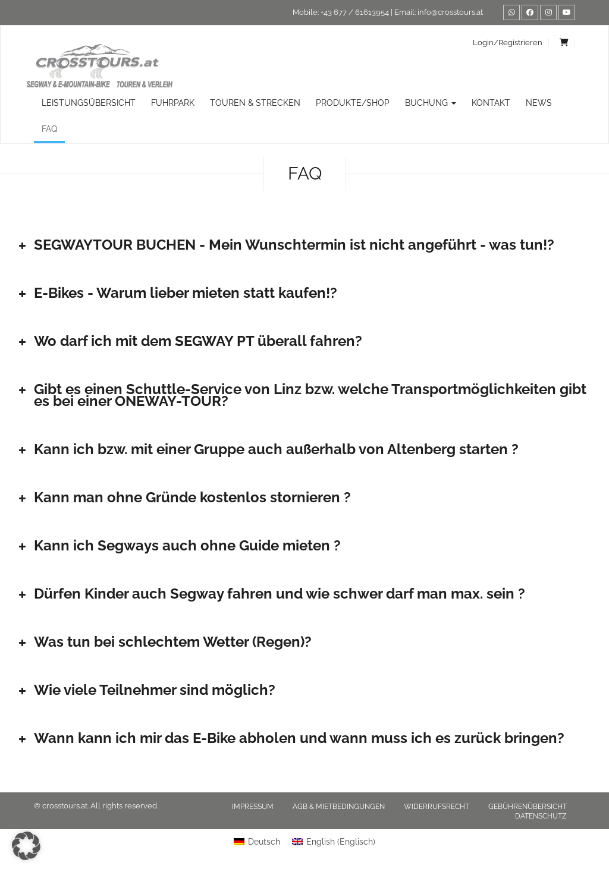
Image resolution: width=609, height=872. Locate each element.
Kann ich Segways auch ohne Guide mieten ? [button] (178, 545)
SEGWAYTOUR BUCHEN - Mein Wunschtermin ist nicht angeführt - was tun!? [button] (285, 244)
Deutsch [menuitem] (264, 841)
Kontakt (491, 103)
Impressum (253, 806)
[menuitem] (257, 841)
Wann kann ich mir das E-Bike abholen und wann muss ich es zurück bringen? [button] (290, 738)
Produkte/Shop (353, 103)
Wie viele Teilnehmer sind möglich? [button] (145, 689)
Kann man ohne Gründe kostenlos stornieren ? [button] (183, 497)
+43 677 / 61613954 (355, 12)
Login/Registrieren (507, 42)
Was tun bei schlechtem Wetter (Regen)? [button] (164, 641)
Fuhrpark (172, 103)
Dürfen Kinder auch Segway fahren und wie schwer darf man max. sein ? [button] (270, 593)
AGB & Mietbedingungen (339, 806)
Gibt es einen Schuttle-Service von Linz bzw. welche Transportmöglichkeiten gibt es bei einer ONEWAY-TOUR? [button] (301, 395)
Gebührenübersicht (527, 806)
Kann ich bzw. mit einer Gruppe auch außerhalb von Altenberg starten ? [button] (267, 449)
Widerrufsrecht (436, 806)
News (539, 103)
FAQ (49, 129)
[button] (26, 846)
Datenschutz (541, 816)
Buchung (430, 103)
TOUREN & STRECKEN (255, 103)
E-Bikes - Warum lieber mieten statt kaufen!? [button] (176, 292)
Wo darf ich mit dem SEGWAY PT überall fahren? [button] (189, 341)
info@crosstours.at (450, 12)
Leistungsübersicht (89, 103)
